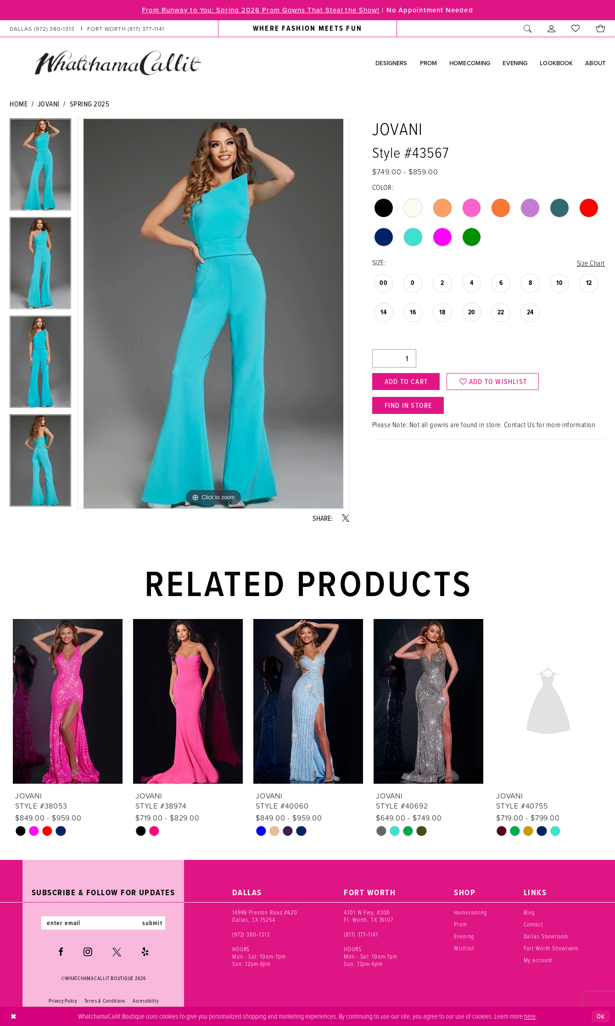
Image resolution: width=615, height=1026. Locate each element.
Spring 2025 (90, 104)
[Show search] (528, 28)
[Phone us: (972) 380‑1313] (42, 28)
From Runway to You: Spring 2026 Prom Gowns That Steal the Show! (260, 10)
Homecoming (470, 912)
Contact (533, 924)
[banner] (117, 62)
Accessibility (146, 1001)
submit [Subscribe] (153, 923)
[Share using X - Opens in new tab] (345, 518)
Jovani (49, 104)
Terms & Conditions (104, 1001)
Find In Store (408, 406)
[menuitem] (87, 28)
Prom (460, 924)
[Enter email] (103, 923)
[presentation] (67, 701)
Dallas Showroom (546, 936)
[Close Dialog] (14, 1017)
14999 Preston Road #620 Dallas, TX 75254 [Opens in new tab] (264, 916)
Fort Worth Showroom (551, 948)
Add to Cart (406, 382)
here (530, 1015)
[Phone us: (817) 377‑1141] (126, 28)
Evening (464, 936)
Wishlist (464, 948)
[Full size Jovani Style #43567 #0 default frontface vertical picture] (213, 313)
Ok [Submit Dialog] (601, 1016)
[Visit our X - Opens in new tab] (116, 952)
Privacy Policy (63, 1001)
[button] (552, 28)
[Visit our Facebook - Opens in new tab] (60, 952)
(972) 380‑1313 (251, 934)
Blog (529, 912)
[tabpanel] (40, 167)
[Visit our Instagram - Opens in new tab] (88, 952)
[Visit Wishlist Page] (576, 28)
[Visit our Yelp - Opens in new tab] (145, 952)
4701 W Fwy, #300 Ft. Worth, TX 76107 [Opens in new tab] (368, 916)
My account (538, 960)
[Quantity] (394, 359)
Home (19, 104)
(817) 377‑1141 (361, 934)
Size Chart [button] (591, 263)
